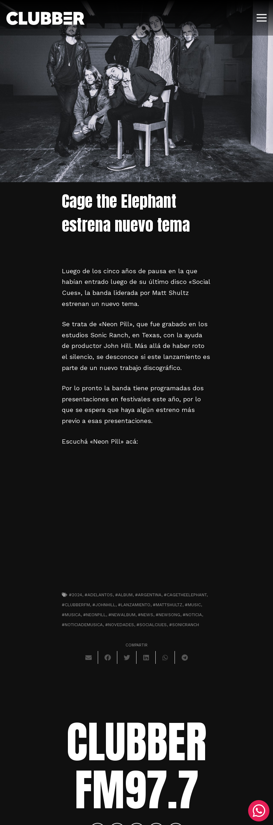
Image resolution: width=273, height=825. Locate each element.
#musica (71, 614)
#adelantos (99, 594)
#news (145, 614)
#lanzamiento (134, 604)
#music (193, 604)
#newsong (168, 614)
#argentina (148, 594)
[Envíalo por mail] (88, 657)
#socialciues (151, 624)
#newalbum (121, 614)
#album (124, 594)
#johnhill (104, 604)
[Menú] (262, 18)
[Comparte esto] (107, 657)
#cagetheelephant (185, 594)
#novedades (119, 624)
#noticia (192, 614)
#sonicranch (184, 624)
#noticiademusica (82, 624)
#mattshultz (167, 604)
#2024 (75, 594)
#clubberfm (76, 604)
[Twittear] (126, 657)
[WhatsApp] (258, 810)
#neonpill (94, 614)
